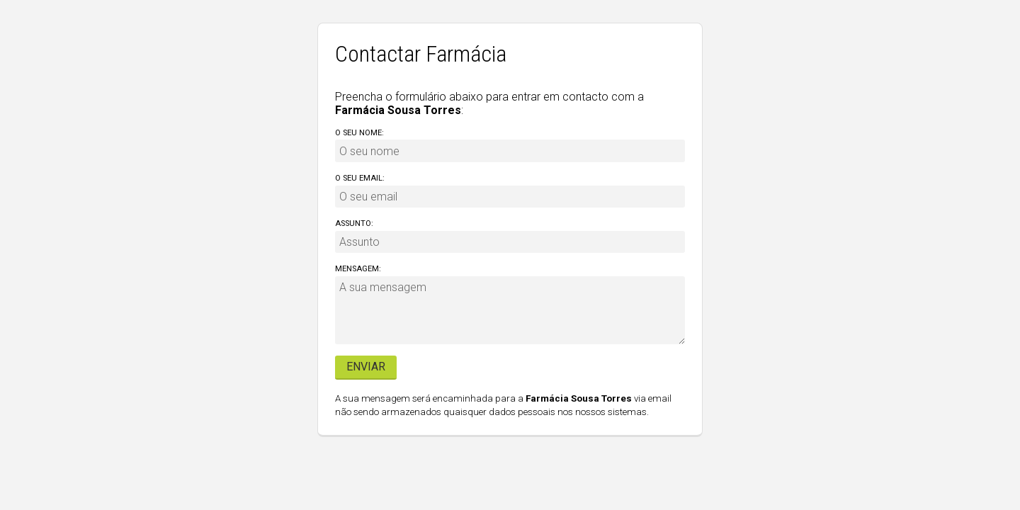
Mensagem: (358, 268)
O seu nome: (359, 132)
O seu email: (360, 178)
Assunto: (354, 223)
